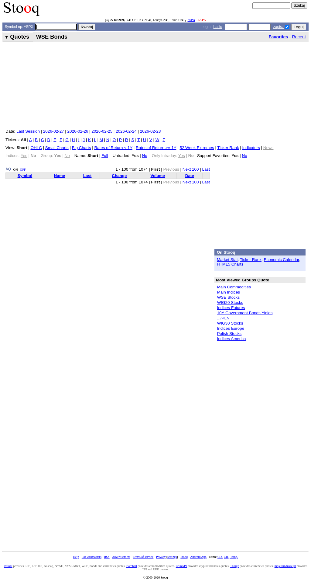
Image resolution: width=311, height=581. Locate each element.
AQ (8, 169)
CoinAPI (181, 566)
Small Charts (57, 147)
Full (104, 155)
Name (59, 175)
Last (206, 169)
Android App (198, 556)
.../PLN (223, 318)
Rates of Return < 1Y (113, 147)
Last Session (28, 131)
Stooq (184, 556)
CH (226, 556)
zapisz (278, 27)
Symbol (25, 175)
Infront (8, 566)
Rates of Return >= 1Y (156, 147)
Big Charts (81, 147)
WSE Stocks (228, 297)
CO (220, 556)
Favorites (278, 36)
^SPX (191, 20)
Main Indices (228, 292)
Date (189, 175)
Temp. (234, 556)
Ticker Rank (228, 147)
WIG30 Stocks (230, 323)
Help (76, 556)
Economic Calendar (281, 259)
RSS (106, 556)
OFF (23, 169)
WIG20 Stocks (230, 302)
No (144, 155)
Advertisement (121, 556)
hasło (217, 27)
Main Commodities (234, 287)
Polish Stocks (229, 333)
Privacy (161, 556)
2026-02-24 (126, 131)
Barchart (131, 566)
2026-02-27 (53, 131)
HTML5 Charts (230, 264)
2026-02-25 (101, 131)
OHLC (36, 147)
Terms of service (143, 556)
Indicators (251, 147)
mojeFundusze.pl (285, 566)
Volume (158, 175)
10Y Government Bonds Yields (245, 313)
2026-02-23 (150, 131)
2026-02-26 (77, 131)
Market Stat (227, 259)
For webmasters (91, 556)
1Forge (234, 566)
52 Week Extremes (196, 147)
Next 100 (191, 169)
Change (119, 175)
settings (172, 556)
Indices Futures (231, 307)
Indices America (231, 338)
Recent (299, 36)
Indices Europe (230, 328)
